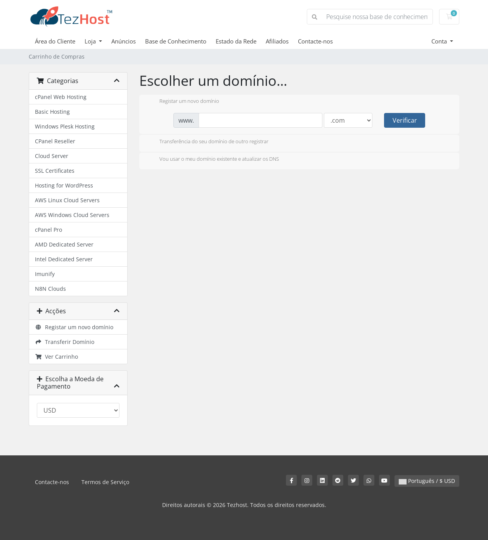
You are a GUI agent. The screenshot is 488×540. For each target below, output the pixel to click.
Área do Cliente (55, 41)
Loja (91, 41)
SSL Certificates (54, 170)
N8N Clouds (50, 288)
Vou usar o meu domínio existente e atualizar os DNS (213, 159)
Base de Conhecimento (175, 41)
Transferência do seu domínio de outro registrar (207, 142)
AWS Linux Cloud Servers (67, 200)
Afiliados (277, 41)
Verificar (405, 120)
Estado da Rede (236, 41)
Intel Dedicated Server (64, 259)
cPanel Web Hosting (61, 97)
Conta (439, 41)
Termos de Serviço (105, 482)
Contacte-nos (315, 41)
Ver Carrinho (56, 356)
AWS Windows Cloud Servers (72, 215)
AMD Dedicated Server (64, 244)
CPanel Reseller (55, 141)
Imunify (45, 274)
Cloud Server (51, 156)
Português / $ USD (427, 480)
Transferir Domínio (64, 342)
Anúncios (123, 41)
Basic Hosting (52, 111)
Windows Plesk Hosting (65, 126)
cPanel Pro (48, 229)
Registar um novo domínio (74, 327)
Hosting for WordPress (64, 185)
